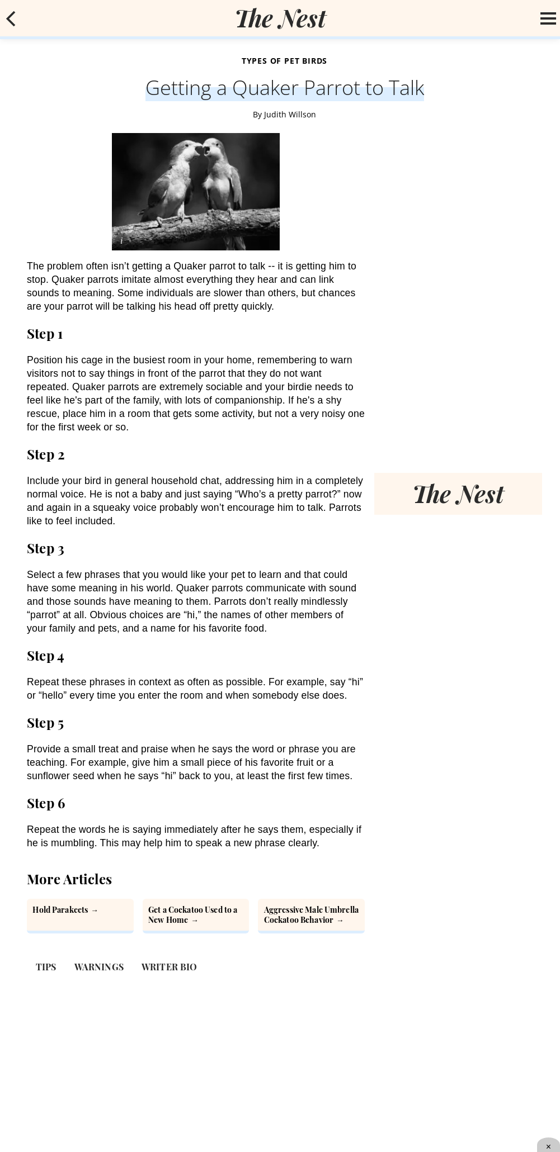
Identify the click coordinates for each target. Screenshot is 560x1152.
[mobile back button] (11, 18)
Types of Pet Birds (284, 60)
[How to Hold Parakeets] (80, 916)
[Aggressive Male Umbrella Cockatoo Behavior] (311, 916)
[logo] (280, 17)
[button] (11, 18)
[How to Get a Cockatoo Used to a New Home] (196, 916)
